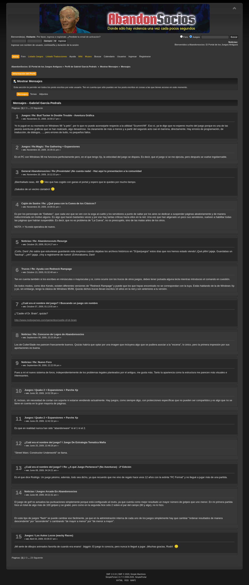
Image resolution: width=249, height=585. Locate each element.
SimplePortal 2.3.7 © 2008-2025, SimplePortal (126, 577)
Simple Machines (138, 574)
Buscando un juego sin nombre (79, 303)
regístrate (61, 37)
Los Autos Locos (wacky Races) (54, 535)
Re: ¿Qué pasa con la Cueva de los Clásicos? (69, 203)
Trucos (25, 268)
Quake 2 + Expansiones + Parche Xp (56, 390)
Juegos (194, 37)
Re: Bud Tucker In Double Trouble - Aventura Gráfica (63, 115)
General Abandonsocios (35, 171)
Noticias (26, 241)
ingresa (50, 37)
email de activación (89, 37)
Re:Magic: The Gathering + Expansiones (56, 146)
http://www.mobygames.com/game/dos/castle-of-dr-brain (45, 320)
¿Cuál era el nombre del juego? (40, 303)
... (29, 108)
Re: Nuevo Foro (42, 362)
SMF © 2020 (124, 574)
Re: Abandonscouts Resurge (50, 241)
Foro (184, 37)
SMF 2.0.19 (111, 574)
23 (31, 108)
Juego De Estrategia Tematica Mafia (85, 442)
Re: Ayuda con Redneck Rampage (52, 268)
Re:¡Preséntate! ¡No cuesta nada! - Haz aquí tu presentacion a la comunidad (97, 171)
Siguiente (38, 108)
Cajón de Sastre (30, 203)
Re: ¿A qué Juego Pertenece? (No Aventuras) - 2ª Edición (97, 466)
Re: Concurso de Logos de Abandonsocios (58, 334)
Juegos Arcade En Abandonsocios (56, 491)
